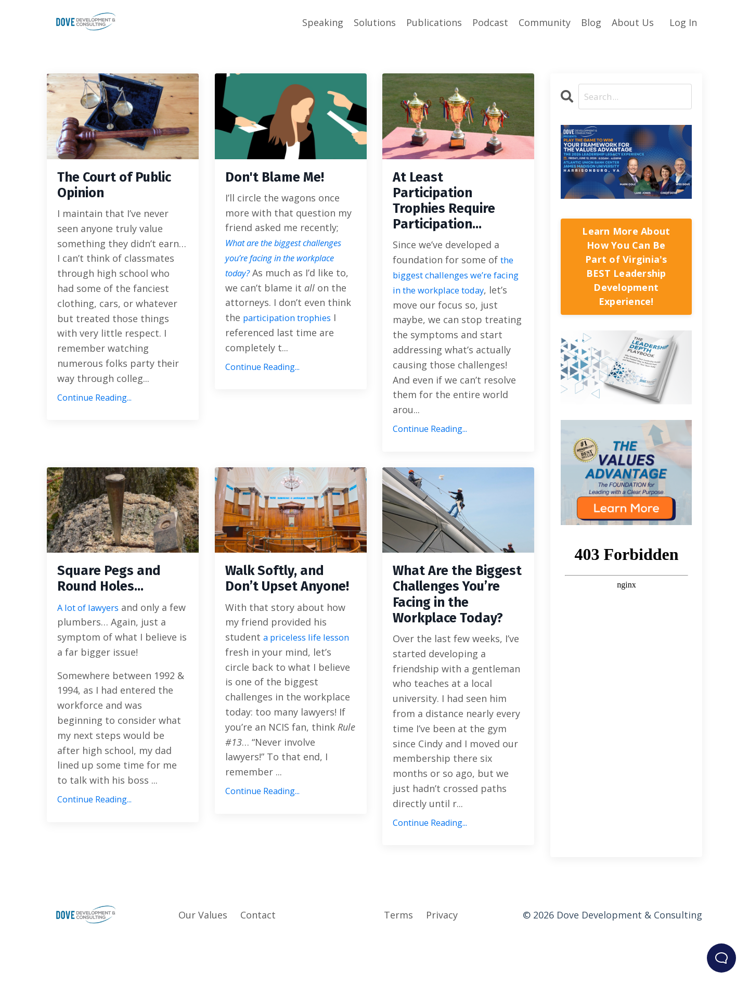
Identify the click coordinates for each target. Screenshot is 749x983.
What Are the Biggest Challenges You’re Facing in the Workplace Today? (458, 621)
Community (545, 22)
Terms (398, 957)
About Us (633, 22)
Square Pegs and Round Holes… (117, 593)
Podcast (490, 22)
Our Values (202, 957)
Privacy (442, 957)
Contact (258, 957)
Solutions (375, 22)
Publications (434, 22)
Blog (591, 22)
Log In (683, 22)
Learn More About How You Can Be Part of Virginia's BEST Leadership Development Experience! (626, 266)
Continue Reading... (94, 402)
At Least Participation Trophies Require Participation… (454, 206)
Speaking (322, 22)
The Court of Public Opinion (109, 188)
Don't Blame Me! (283, 178)
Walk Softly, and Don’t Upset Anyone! (283, 603)
